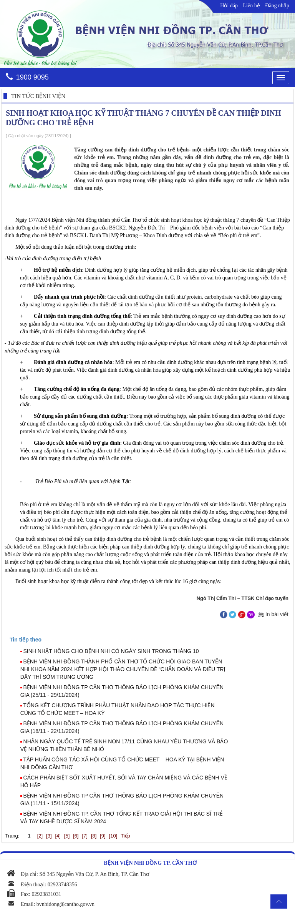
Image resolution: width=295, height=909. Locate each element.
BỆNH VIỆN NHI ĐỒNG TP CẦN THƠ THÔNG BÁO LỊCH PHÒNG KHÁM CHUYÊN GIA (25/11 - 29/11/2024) (122, 691)
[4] (57, 836)
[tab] (151, 639)
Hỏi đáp (229, 5)
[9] (102, 836)
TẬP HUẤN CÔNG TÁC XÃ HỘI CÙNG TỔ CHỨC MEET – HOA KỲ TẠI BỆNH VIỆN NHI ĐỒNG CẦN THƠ (122, 763)
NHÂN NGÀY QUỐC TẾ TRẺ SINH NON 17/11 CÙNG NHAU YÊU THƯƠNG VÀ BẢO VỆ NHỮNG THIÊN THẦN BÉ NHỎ (124, 745)
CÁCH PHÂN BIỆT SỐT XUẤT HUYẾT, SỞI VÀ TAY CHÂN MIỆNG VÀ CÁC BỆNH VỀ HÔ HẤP (123, 781)
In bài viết (272, 614)
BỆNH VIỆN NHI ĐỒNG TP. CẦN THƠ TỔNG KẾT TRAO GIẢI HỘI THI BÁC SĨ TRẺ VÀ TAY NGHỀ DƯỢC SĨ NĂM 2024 (121, 817)
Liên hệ (251, 5)
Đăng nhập (277, 5)
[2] (40, 836)
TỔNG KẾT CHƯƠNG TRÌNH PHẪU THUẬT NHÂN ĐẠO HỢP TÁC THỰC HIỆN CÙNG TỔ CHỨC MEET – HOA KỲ (117, 709)
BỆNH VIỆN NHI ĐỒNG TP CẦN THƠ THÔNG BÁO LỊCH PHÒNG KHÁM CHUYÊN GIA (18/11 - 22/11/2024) (122, 727)
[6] (75, 836)
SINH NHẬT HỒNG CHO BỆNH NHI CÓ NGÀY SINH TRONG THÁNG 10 (111, 651)
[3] (48, 836)
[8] (93, 836)
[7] (85, 836)
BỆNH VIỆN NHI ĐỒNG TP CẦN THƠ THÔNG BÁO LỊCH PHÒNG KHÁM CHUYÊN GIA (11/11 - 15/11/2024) (122, 799)
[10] (113, 836)
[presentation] (25, 639)
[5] (67, 836)
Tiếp (125, 836)
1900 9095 (32, 77)
